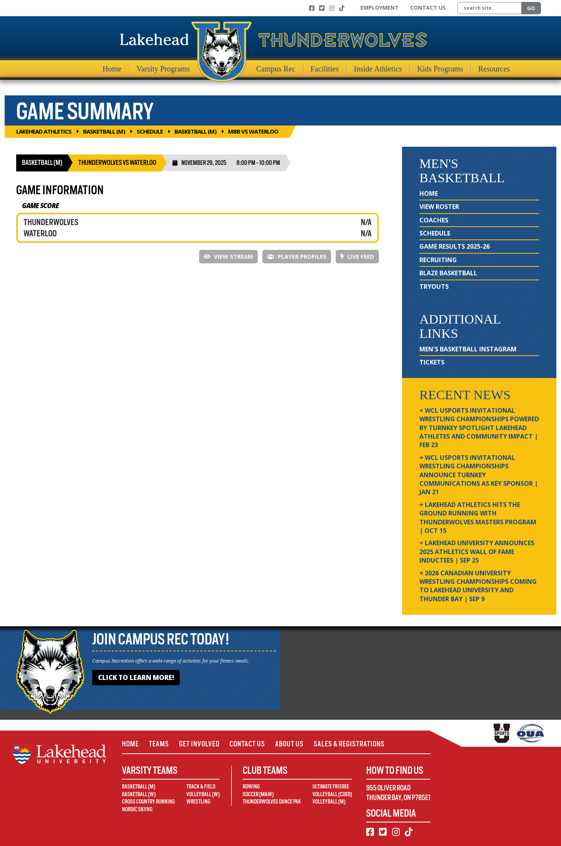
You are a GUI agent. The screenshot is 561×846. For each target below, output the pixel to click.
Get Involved (199, 744)
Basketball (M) (104, 131)
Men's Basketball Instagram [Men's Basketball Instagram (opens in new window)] (468, 349)
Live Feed (357, 256)
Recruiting (438, 260)
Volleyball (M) (329, 802)
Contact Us (428, 7)
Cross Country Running (148, 802)
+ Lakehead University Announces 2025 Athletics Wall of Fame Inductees (476, 552)
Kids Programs (440, 68)
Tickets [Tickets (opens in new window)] (431, 362)
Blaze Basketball (448, 273)
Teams (159, 744)
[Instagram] (332, 8)
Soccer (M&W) (258, 794)
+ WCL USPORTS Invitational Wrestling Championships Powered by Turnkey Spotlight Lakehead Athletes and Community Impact (479, 427)
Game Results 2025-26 (454, 246)
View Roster (439, 206)
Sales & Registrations (349, 744)
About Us (289, 744)
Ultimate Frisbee (331, 786)
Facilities (325, 68)
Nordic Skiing (137, 809)
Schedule (150, 131)
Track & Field (200, 786)
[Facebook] (311, 8)
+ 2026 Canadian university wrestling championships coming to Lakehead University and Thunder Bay (478, 586)
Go (531, 8)
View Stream (228, 256)
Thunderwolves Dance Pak (272, 802)
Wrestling (198, 802)
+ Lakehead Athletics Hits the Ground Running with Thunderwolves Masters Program (477, 517)
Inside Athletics (378, 68)
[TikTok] (342, 8)
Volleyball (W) (203, 794)
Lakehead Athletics (43, 131)
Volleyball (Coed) (332, 794)
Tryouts (434, 286)
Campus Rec (276, 68)
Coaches (433, 220)
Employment (379, 7)
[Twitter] (321, 8)
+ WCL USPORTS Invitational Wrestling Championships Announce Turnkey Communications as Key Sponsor (478, 475)
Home (112, 68)
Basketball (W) (138, 794)
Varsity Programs (163, 68)
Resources (494, 68)
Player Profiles (296, 256)
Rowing (251, 786)
